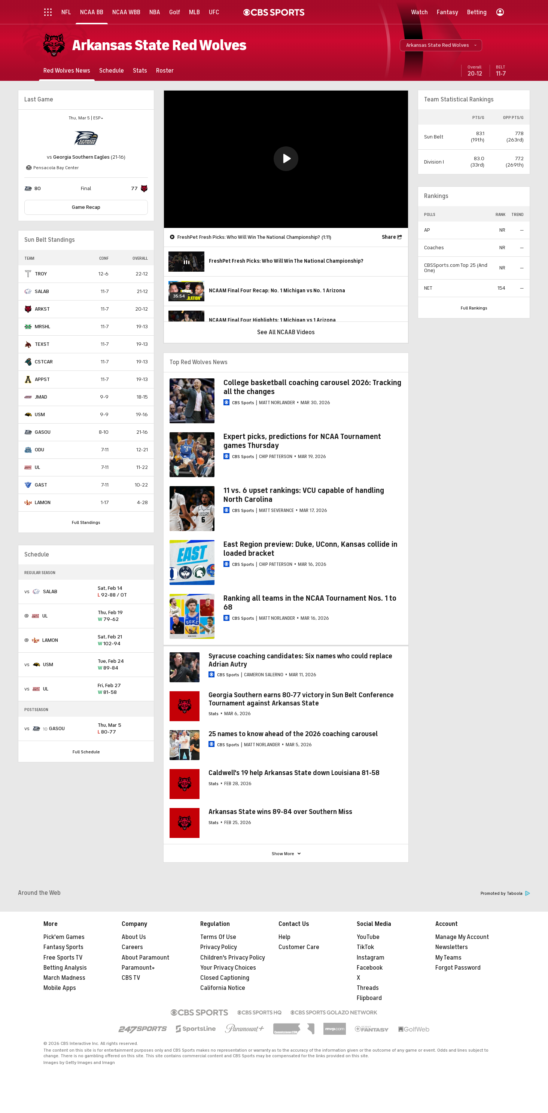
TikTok (365, 947)
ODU (39, 449)
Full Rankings (474, 308)
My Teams (448, 957)
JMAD (41, 397)
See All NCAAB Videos (286, 332)
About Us (134, 937)
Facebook (370, 968)
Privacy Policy (218, 947)
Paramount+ (138, 968)
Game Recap (86, 207)
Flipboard (369, 998)
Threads (368, 988)
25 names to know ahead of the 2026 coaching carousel (293, 734)
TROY (41, 274)
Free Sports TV (63, 957)
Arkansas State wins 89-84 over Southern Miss (280, 812)
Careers (132, 947)
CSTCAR (44, 362)
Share (389, 237)
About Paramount (145, 957)
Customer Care (298, 947)
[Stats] (140, 70)
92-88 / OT (123, 592)
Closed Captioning (224, 978)
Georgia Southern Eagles (81, 157)
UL (37, 467)
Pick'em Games (64, 937)
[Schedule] (111, 70)
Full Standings (86, 522)
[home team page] (86, 138)
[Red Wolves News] (67, 70)
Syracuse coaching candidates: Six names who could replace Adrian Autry (300, 660)
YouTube (368, 937)
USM (40, 414)
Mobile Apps (59, 988)
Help (284, 937)
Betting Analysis (65, 968)
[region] (286, 159)
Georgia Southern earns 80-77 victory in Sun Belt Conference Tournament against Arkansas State (301, 699)
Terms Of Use (218, 937)
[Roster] (165, 70)
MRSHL (42, 326)
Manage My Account (462, 937)
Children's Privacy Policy (232, 957)
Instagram (370, 957)
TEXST (42, 344)
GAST (41, 485)
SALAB (42, 291)
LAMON (43, 502)
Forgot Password (458, 968)
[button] (441, 45)
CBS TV (131, 978)
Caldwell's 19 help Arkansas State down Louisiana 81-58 (294, 773)
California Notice (222, 988)
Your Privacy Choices (228, 968)
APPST (42, 379)
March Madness (64, 978)
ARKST (42, 309)
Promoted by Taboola (505, 893)
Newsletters (451, 947)
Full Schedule (86, 751)
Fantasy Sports (63, 947)
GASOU (43, 432)
